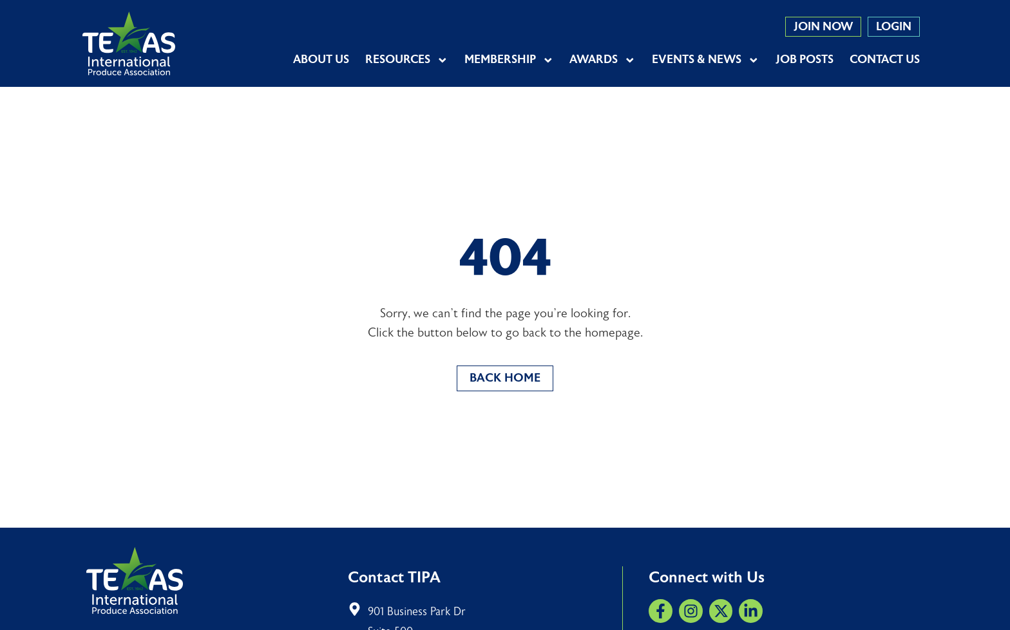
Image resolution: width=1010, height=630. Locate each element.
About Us (321, 59)
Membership (509, 60)
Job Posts (805, 59)
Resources (406, 60)
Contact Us (885, 59)
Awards (602, 60)
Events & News (705, 60)
